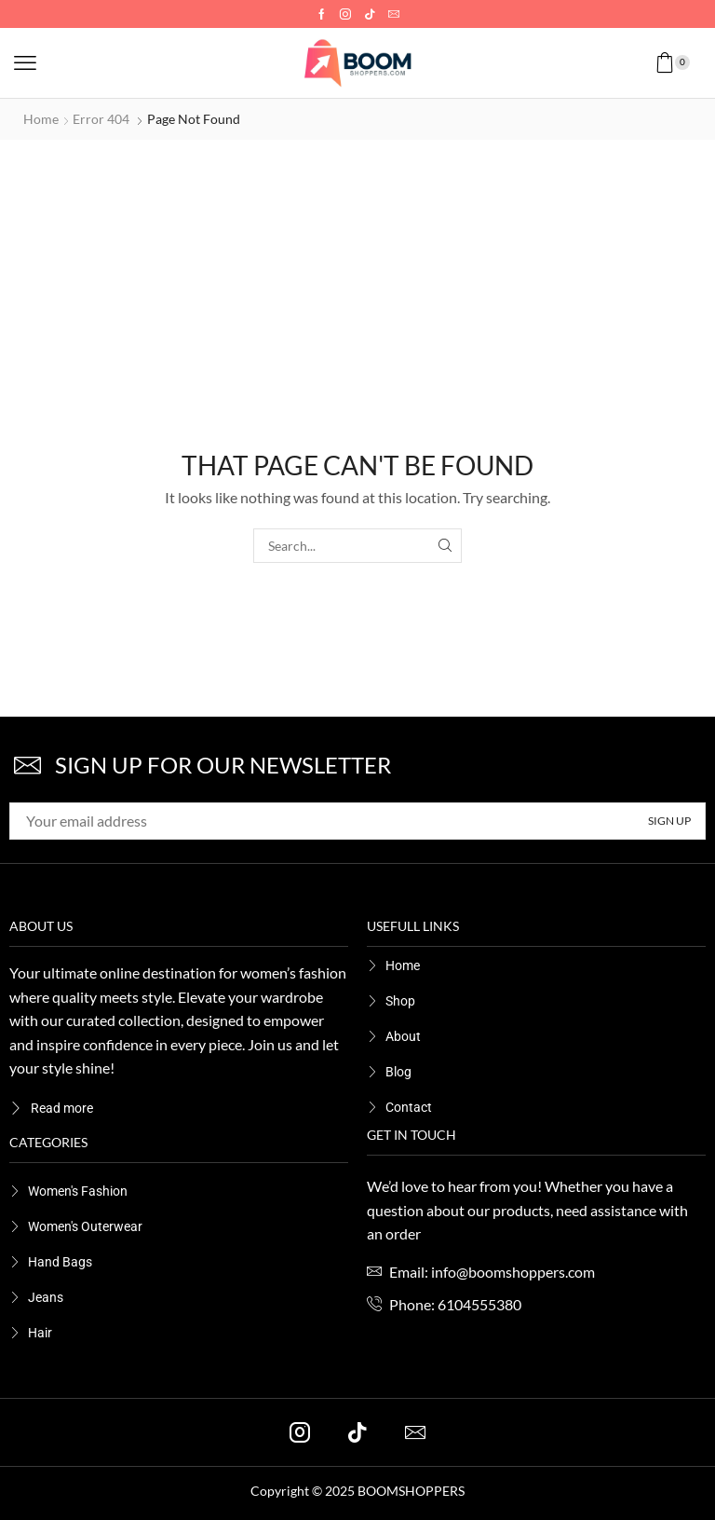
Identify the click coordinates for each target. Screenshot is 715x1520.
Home (41, 119)
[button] (25, 63)
